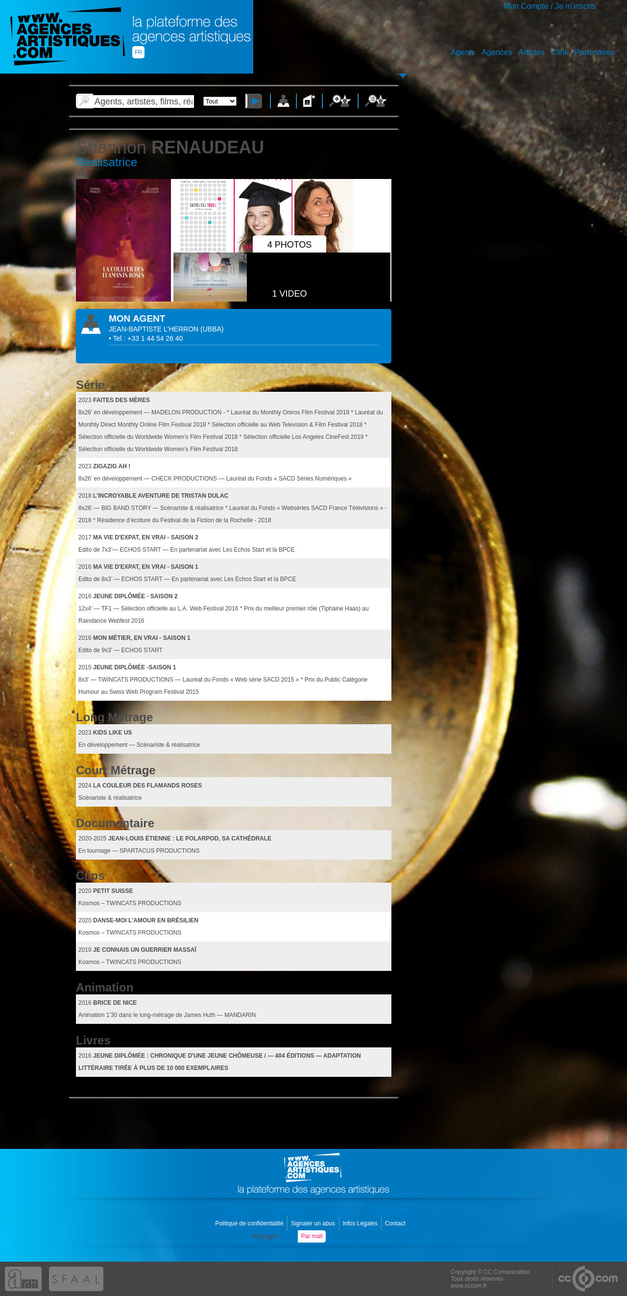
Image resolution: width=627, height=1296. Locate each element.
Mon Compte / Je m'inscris (550, 6)
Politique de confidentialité (250, 1223)
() (211, 329)
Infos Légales (360, 1223)
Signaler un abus (314, 1223)
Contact (396, 1223)
